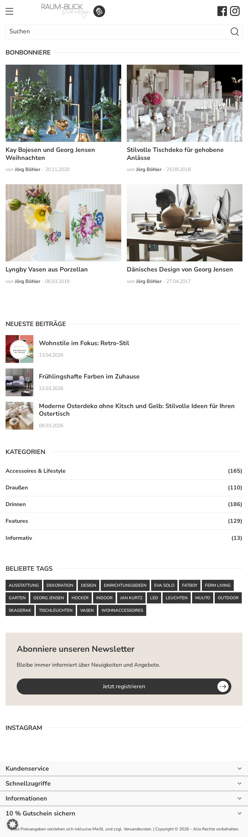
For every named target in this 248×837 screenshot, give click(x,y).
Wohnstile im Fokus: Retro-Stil (84, 343)
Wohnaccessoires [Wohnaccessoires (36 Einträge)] (122, 610)
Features (17, 521)
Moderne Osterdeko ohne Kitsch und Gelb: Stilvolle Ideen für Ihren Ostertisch (137, 410)
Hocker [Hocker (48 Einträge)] (80, 598)
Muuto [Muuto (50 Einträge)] (202, 598)
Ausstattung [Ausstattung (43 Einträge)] (24, 585)
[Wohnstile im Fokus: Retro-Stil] (19, 349)
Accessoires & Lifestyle (36, 471)
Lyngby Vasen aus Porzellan (47, 269)
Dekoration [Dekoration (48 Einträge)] (60, 585)
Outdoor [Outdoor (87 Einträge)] (228, 598)
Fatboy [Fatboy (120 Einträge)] (189, 585)
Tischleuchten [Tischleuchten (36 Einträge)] (56, 610)
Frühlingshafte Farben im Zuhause (89, 377)
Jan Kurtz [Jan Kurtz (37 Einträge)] (131, 598)
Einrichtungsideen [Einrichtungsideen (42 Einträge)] (125, 585)
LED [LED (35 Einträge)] (154, 598)
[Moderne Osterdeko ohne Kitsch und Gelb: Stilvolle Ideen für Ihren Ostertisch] (19, 416)
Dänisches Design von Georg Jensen (180, 269)
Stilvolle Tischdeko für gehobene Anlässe (175, 154)
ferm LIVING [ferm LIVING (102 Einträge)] (218, 585)
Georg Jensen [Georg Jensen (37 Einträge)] (48, 598)
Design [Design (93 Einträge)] (88, 585)
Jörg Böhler (27, 169)
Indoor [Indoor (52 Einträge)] (104, 598)
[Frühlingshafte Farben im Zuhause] (19, 382)
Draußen (17, 487)
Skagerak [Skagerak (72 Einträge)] (20, 610)
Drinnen (16, 504)
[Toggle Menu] (9, 11)
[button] (12, 824)
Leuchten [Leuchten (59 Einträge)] (177, 598)
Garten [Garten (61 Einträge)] (17, 598)
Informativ (19, 538)
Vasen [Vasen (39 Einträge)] (87, 610)
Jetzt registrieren (124, 686)
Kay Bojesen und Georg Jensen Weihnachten (50, 154)
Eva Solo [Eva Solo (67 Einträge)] (164, 585)
